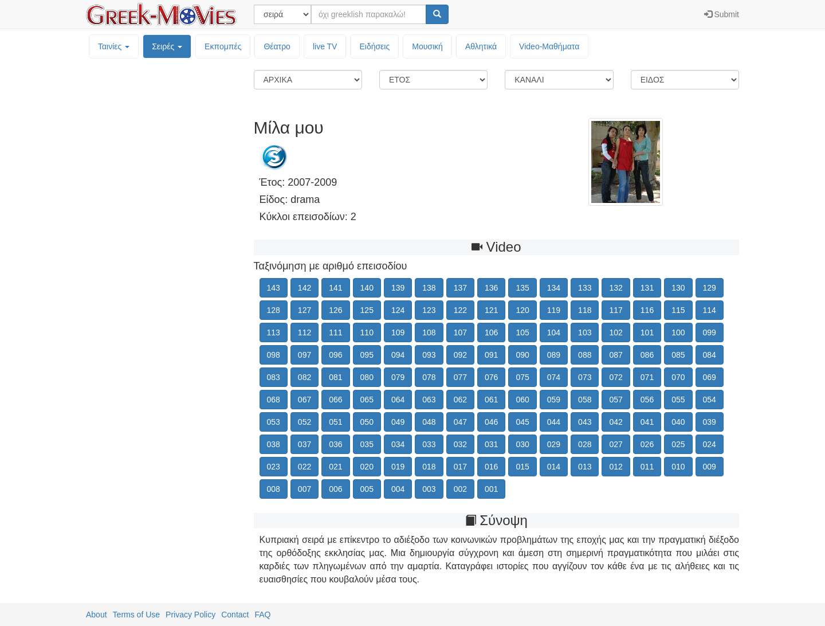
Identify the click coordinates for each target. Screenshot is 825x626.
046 (491, 422)
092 (460, 354)
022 (304, 466)
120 (522, 310)
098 (273, 354)
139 (397, 287)
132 (615, 287)
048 (428, 422)
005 (367, 489)
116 (647, 310)
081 (335, 377)
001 (491, 489)
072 (615, 377)
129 (709, 287)
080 (367, 377)
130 (678, 287)
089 (553, 354)
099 (709, 332)
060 (522, 399)
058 (584, 399)
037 (304, 444)
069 (709, 377)
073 (584, 377)
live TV (325, 46)
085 (678, 354)
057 (615, 399)
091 (491, 354)
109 (397, 332)
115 (678, 310)
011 (647, 466)
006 (335, 489)
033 (428, 444)
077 (460, 377)
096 (335, 354)
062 (460, 399)
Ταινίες (113, 46)
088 (584, 354)
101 (647, 332)
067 (304, 399)
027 (615, 444)
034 (397, 444)
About (96, 614)
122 (460, 310)
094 (397, 354)
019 (397, 466)
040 (678, 422)
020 (367, 466)
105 (522, 332)
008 (273, 489)
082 (304, 377)
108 (428, 332)
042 (615, 422)
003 (428, 489)
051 (335, 422)
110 (367, 332)
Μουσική (427, 46)
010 (678, 466)
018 (428, 466)
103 (584, 332)
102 (615, 332)
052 (304, 422)
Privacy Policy (190, 614)
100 (678, 332)
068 (273, 399)
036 (335, 444)
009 (709, 466)
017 (460, 466)
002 (460, 489)
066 (335, 399)
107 (460, 332)
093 (428, 354)
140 (367, 287)
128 (273, 310)
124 (397, 310)
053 (273, 422)
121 (491, 310)
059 (553, 399)
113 (273, 332)
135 (522, 287)
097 (304, 354)
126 (335, 310)
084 (709, 354)
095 (367, 354)
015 (522, 466)
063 (428, 399)
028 (584, 444)
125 (367, 310)
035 (367, 444)
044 (553, 422)
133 (584, 287)
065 (367, 399)
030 (522, 444)
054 (709, 399)
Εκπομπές (223, 46)
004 (397, 489)
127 (304, 310)
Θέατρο (277, 46)
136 (491, 287)
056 (647, 399)
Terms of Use (136, 614)
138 (428, 287)
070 (678, 377)
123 (428, 310)
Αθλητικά (481, 46)
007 (304, 489)
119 (553, 310)
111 (335, 332)
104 (553, 332)
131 (647, 287)
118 (584, 310)
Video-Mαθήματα (549, 46)
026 (647, 444)
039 (709, 422)
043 (584, 422)
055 (678, 399)
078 (428, 377)
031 (491, 444)
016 (491, 466)
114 (709, 310)
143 (273, 287)
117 (615, 310)
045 (522, 422)
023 (273, 466)
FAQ (262, 614)
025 (678, 444)
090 (522, 354)
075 (522, 377)
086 (647, 354)
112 (304, 332)
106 (491, 332)
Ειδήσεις (374, 46)
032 (460, 444)
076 (491, 377)
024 (709, 444)
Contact (235, 614)
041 (647, 422)
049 (397, 422)
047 (460, 422)
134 (553, 287)
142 (304, 287)
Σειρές (167, 46)
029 (553, 444)
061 (491, 399)
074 (553, 377)
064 (397, 399)
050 (367, 422)
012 (615, 466)
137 (460, 287)
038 (273, 444)
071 (647, 377)
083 (273, 377)
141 (335, 287)
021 (335, 466)
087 (615, 354)
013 (584, 466)
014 (553, 466)
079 (397, 377)
